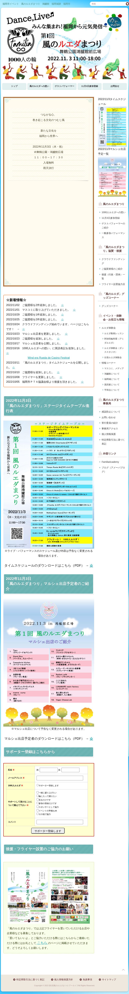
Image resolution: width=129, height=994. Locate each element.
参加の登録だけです (48, 803)
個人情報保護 (109, 434)
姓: (38, 770)
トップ (14, 86)
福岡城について (111, 379)
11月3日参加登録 (89, 86)
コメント (12, 822)
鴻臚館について (111, 374)
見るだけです (45, 800)
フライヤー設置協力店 (113, 284)
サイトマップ (109, 979)
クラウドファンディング (113, 261)
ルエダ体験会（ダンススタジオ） (114, 350)
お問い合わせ (109, 417)
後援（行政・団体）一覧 (113, 276)
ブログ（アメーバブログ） (113, 469)
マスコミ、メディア (114, 368)
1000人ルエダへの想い (113, 212)
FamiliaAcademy (110, 462)
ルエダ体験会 (109, 327)
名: (59, 770)
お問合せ (114, 86)
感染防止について (111, 411)
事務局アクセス (110, 428)
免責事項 (87, 979)
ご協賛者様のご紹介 (112, 268)
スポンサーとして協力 (49, 807)
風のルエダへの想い (39, 86)
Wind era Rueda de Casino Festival (49, 357)
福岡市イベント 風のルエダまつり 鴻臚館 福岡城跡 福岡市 (36, 4)
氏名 (11, 770)
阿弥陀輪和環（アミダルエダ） (114, 341)
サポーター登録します (49, 785)
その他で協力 (45, 814)
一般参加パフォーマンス (113, 235)
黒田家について (111, 384)
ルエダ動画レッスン (114, 333)
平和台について (111, 390)
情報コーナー (109, 363)
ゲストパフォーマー (64, 86)
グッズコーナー (110, 306)
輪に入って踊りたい (48, 796)
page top (123, 970)
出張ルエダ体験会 (113, 357)
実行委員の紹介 (110, 423)
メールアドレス (16, 778)
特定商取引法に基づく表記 (113, 441)
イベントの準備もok (48, 811)
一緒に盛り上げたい (48, 793)
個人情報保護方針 (63, 979)
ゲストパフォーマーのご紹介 (113, 225)
